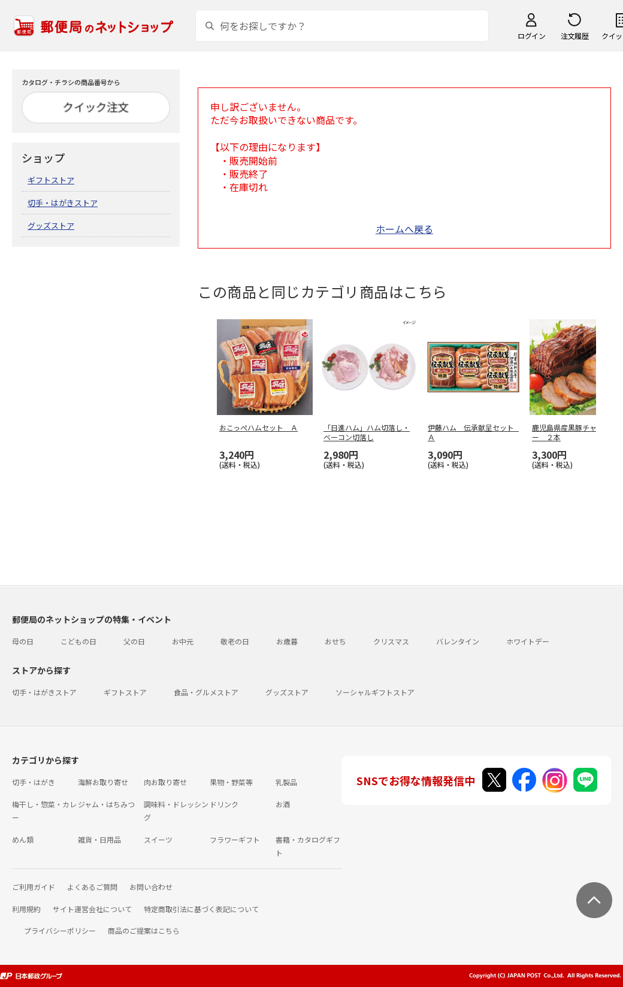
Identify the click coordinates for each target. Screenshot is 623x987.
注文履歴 (574, 36)
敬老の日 (234, 641)
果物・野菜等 (231, 782)
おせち (335, 641)
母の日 (23, 641)
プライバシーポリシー (60, 930)
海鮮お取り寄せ (103, 782)
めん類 (23, 839)
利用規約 (26, 909)
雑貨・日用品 (99, 839)
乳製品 (286, 782)
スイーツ (158, 839)
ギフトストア (51, 180)
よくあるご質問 (92, 887)
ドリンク (224, 804)
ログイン (531, 36)
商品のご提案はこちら (144, 930)
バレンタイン (457, 641)
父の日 (134, 641)
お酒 (283, 804)
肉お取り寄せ (165, 782)
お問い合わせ (151, 887)
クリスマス (391, 641)
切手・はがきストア (63, 202)
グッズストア (51, 225)
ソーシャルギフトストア (375, 692)
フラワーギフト (235, 839)
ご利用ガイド (33, 887)
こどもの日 (78, 641)
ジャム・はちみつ (106, 804)
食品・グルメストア (206, 692)
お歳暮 (287, 641)
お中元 (182, 641)
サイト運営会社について (92, 909)
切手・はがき (33, 782)
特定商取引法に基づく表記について (201, 909)
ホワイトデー (527, 641)
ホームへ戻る (404, 229)
